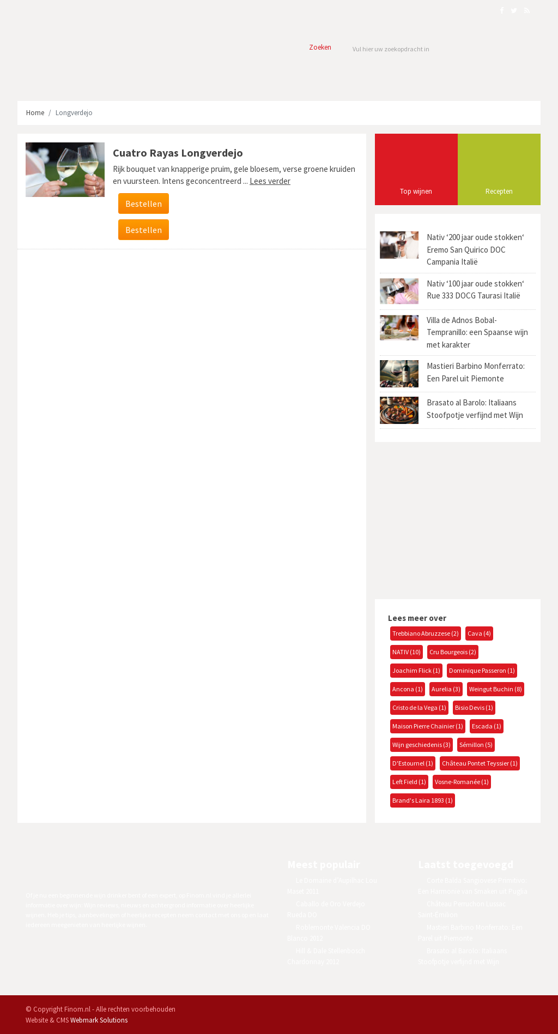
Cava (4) (479, 633)
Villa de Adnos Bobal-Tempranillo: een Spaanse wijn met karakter (477, 332)
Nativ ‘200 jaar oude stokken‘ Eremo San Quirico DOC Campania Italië (475, 249)
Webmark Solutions (99, 1020)
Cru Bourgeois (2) (452, 652)
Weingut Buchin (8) (495, 689)
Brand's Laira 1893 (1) (422, 800)
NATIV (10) (406, 652)
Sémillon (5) (476, 744)
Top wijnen (416, 191)
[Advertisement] (456, 519)
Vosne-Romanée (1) (462, 782)
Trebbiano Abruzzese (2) (425, 633)
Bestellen (143, 203)
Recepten (499, 191)
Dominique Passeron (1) (482, 670)
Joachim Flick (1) (416, 670)
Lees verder (270, 181)
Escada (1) (486, 726)
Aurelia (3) (446, 689)
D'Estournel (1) (412, 763)
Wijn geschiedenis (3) (421, 744)
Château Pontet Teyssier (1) (480, 763)
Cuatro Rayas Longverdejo (178, 152)
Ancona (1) (407, 689)
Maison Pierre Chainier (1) (427, 726)
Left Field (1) (409, 782)
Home (35, 112)
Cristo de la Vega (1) (419, 707)
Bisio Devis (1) (474, 707)
